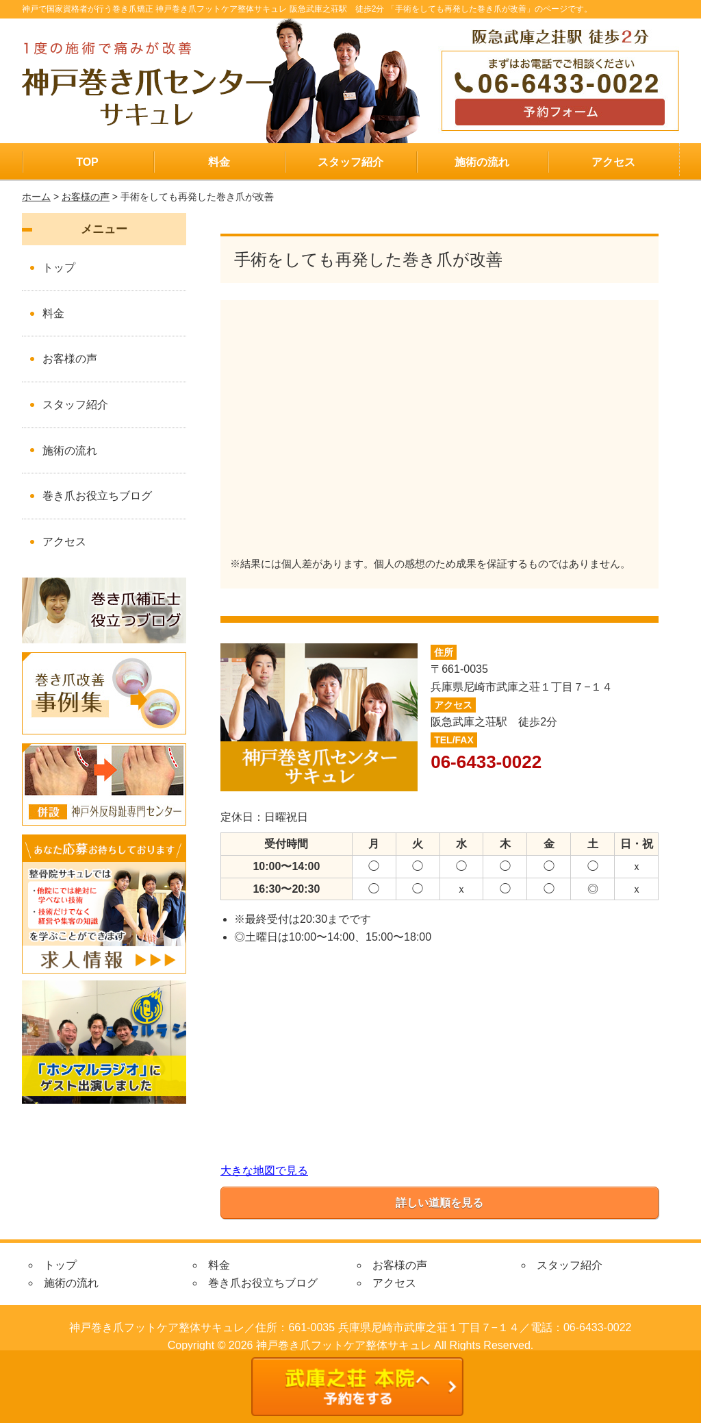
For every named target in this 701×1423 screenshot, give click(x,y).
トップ (58, 267)
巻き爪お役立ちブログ (97, 496)
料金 (219, 162)
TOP (87, 162)
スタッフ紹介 (350, 162)
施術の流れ (482, 162)
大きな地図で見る (264, 1170)
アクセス (613, 162)
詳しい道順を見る (439, 1203)
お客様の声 (86, 196)
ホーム (36, 196)
